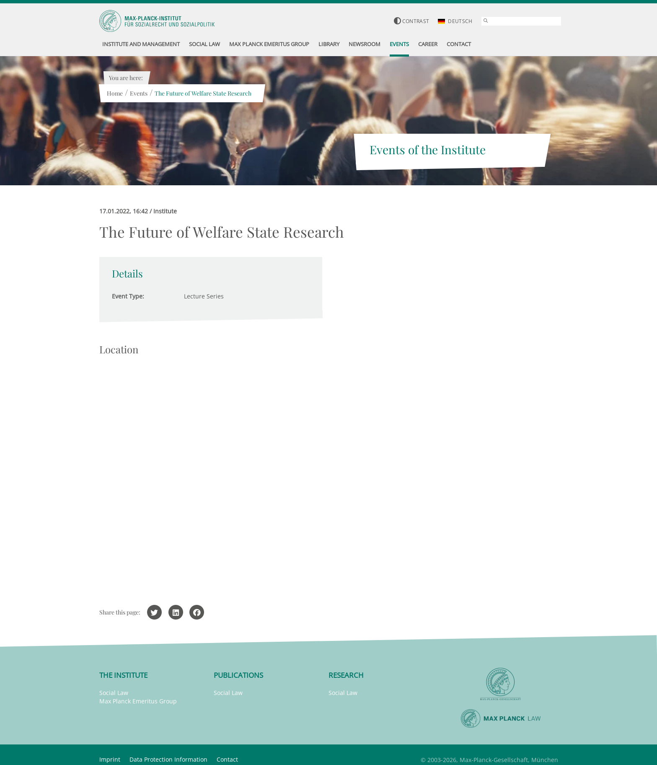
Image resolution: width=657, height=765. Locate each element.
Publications (238, 675)
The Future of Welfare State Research (203, 93)
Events (138, 93)
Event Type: (128, 296)
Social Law (113, 693)
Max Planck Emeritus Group (138, 701)
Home (115, 93)
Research (346, 675)
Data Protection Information (168, 759)
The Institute (123, 675)
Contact (227, 759)
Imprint (109, 759)
